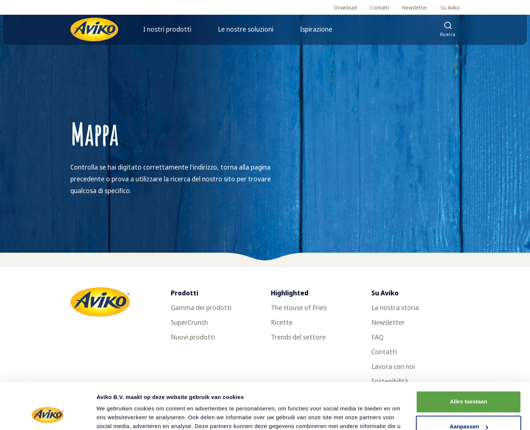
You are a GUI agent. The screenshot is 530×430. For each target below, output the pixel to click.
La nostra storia (395, 307)
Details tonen (113, 415)
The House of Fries (298, 307)
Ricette (282, 322)
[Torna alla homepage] (94, 29)
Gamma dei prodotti (201, 307)
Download (345, 7)
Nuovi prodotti (193, 337)
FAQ (377, 337)
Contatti (379, 7)
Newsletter (414, 7)
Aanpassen (469, 387)
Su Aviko (450, 7)
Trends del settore (298, 337)
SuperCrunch (189, 322)
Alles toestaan (468, 362)
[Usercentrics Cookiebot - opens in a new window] (47, 415)
